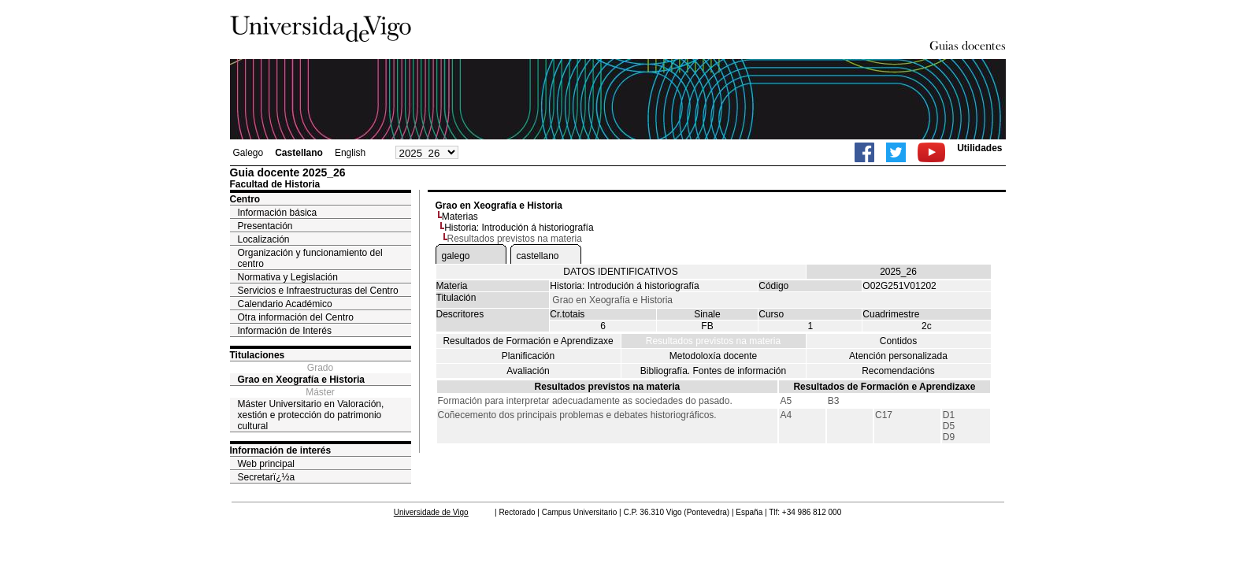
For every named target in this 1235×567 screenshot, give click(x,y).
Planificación (528, 355)
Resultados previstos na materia (713, 340)
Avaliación (527, 370)
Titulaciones (257, 355)
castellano (538, 255)
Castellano (299, 152)
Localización (264, 239)
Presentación (265, 226)
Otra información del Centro (296, 317)
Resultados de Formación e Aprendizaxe (528, 340)
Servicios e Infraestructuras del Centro (318, 290)
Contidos (898, 340)
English (350, 152)
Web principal (266, 463)
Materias (460, 216)
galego (456, 255)
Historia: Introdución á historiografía (518, 227)
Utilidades (979, 148)
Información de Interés (285, 330)
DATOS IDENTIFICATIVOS (620, 271)
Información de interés (281, 450)
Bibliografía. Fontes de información (713, 370)
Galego (248, 152)
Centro (245, 199)
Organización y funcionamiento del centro (310, 258)
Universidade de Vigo (431, 512)
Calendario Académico (285, 303)
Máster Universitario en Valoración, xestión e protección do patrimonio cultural (311, 415)
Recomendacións (898, 370)
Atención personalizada (898, 355)
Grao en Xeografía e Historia (301, 379)
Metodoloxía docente (713, 355)
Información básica (277, 212)
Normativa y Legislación (288, 277)
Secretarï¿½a (266, 477)
